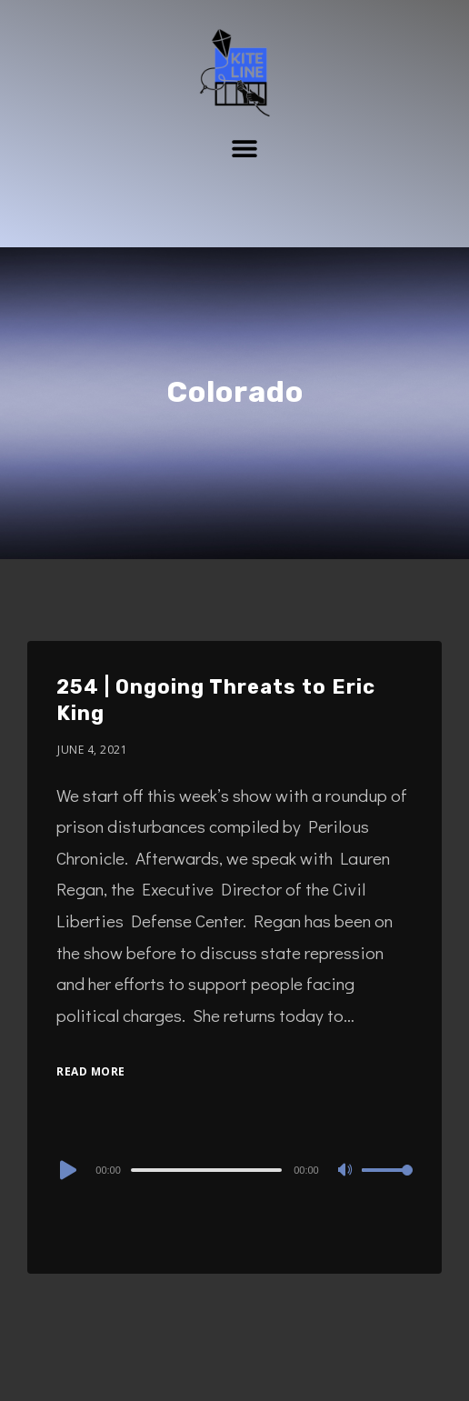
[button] (245, 147)
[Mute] (347, 1171)
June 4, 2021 (92, 749)
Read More (90, 1071)
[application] (234, 1169)
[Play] (66, 1170)
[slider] (206, 1170)
